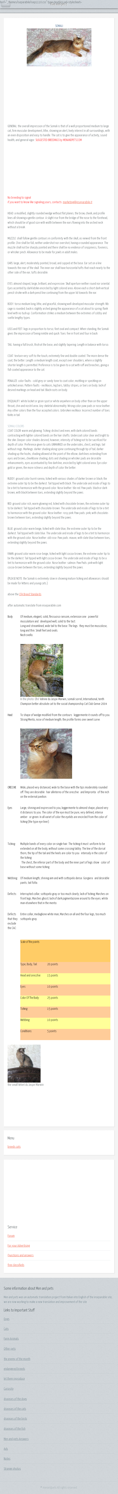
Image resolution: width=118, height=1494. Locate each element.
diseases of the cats (15, 1408)
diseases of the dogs (15, 1399)
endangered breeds (14, 1368)
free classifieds (16, 1265)
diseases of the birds (15, 1418)
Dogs (6, 1319)
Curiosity (9, 1388)
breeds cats (14, 1146)
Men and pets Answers (16, 1439)
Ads (6, 1448)
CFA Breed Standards (30, 594)
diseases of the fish (14, 1428)
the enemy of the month (17, 1359)
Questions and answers (21, 1255)
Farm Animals (11, 1338)
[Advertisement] (59, 1191)
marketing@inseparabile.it (77, 202)
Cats (6, 1328)
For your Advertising (19, 1245)
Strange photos (12, 1468)
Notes (7, 1458)
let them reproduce (14, 1378)
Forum (11, 1235)
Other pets (10, 1348)
